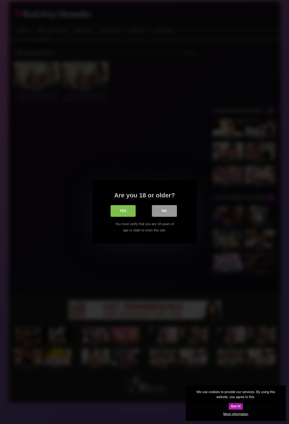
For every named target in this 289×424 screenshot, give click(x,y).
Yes (123, 211)
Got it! (236, 406)
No (164, 211)
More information (235, 414)
